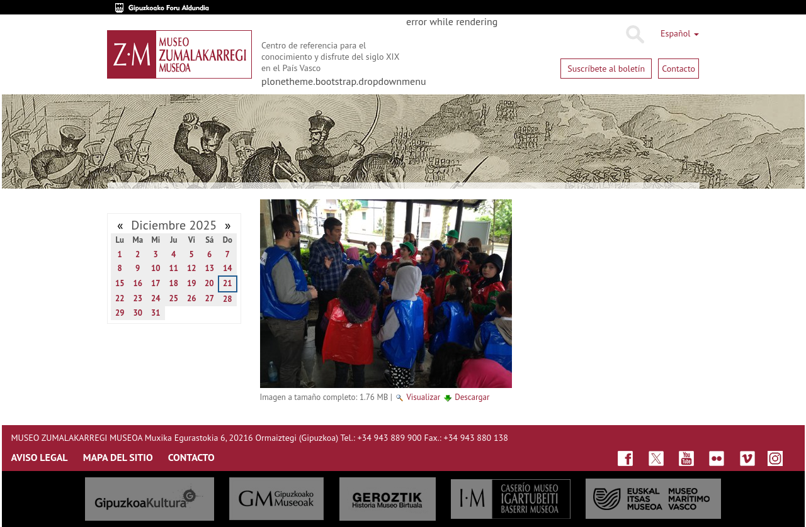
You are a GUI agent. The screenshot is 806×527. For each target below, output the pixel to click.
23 (137, 298)
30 (137, 313)
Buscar (634, 34)
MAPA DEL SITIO (118, 457)
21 (227, 283)
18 (173, 283)
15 (120, 283)
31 (156, 313)
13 (209, 268)
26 (191, 298)
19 (191, 283)
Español (680, 33)
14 (227, 268)
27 (209, 298)
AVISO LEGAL (39, 457)
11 (173, 268)
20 (209, 283)
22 (120, 298)
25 (173, 298)
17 (156, 283)
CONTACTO (191, 457)
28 (227, 299)
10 (156, 268)
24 (156, 298)
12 (191, 268)
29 (120, 313)
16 (137, 283)
